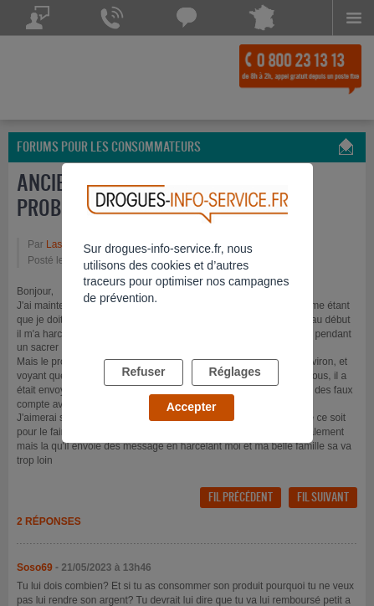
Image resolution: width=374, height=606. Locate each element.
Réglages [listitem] (235, 371)
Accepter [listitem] (192, 406)
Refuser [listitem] (143, 371)
